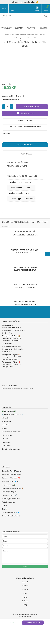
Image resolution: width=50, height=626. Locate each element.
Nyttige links (6, 442)
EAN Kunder (6, 446)
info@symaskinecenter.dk (12, 327)
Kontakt (4, 428)
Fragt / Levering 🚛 (8, 485)
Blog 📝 (4, 509)
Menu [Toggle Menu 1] (4, 8)
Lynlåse (36, 34)
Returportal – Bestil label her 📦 (12, 488)
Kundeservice (6, 421)
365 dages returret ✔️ (9, 495)
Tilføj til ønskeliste (25, 113)
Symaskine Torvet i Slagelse (11, 474)
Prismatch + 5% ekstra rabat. (12, 432)
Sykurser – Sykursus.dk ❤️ (11, 478)
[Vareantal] (7, 106)
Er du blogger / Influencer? (11, 498)
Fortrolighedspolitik (8, 502)
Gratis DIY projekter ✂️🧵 (11, 512)
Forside (7, 34)
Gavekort (5, 439)
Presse (4, 505)
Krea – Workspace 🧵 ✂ (10, 481)
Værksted (5, 425)
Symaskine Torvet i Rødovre (11, 471)
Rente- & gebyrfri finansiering (25, 126)
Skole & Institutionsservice (11, 449)
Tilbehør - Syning (14, 34)
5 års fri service (7, 435)
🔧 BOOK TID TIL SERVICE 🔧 (13, 415)
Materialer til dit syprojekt (26, 34)
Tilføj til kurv (33, 623)
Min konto (5, 418)
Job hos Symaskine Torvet (11, 516)
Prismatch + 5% (25, 120)
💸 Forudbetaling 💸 (9, 411)
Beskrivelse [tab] (26, 154)
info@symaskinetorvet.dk (12, 346)
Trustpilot (6, 133)
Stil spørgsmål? (25, 145)
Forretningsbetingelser (9, 492)
